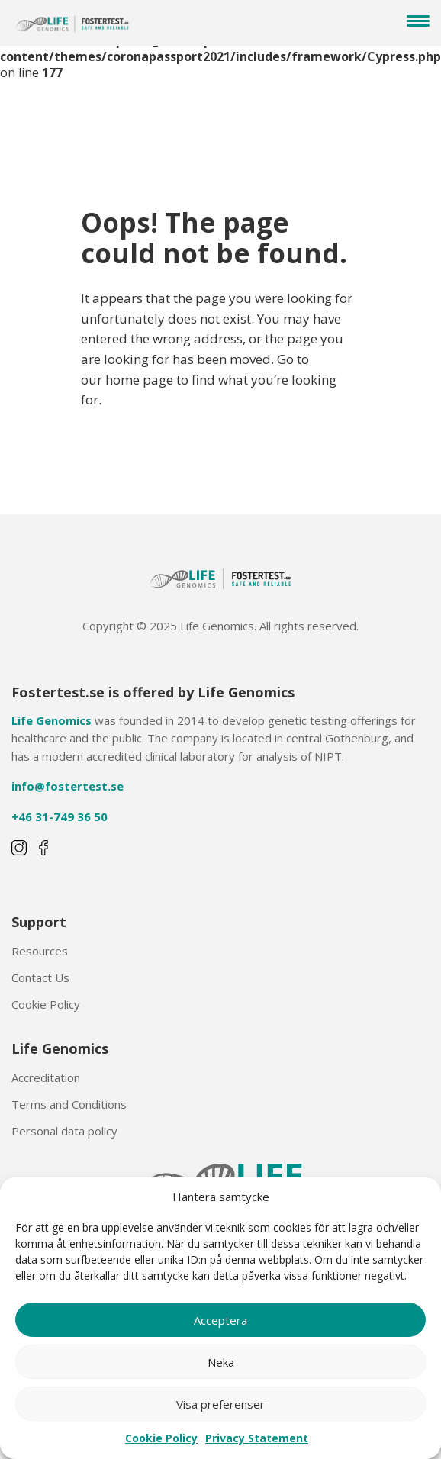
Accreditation (45, 1077)
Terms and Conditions (69, 1104)
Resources (39, 950)
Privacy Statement (256, 1438)
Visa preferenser (220, 1404)
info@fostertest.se (67, 786)
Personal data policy (64, 1131)
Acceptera (220, 1320)
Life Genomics (51, 720)
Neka (221, 1362)
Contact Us (40, 977)
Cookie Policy (161, 1438)
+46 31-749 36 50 (59, 816)
